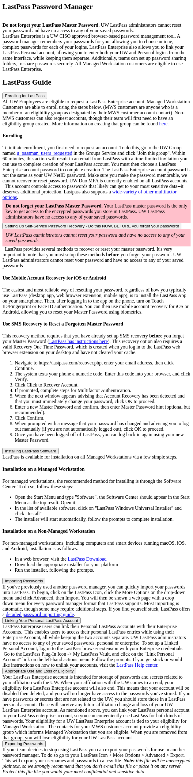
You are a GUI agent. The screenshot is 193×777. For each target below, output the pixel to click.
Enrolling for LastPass (25, 95)
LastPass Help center (136, 665)
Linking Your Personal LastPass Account (41, 620)
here (163, 123)
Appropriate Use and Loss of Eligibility (39, 671)
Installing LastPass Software (30, 451)
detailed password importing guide (40, 614)
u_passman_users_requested (44, 153)
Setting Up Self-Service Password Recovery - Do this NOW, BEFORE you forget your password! (92, 226)
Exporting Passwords (24, 743)
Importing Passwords (24, 581)
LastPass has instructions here (78, 341)
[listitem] (96, 52)
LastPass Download (88, 559)
